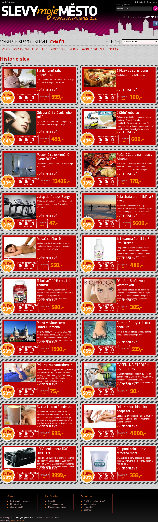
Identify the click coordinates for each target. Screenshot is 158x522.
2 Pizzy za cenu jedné (132, 71)
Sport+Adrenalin (93, 49)
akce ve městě (16, 507)
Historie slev (15, 504)
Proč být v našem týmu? (94, 501)
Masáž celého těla (50, 239)
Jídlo (44, 49)
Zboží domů (58, 49)
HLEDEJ (112, 40)
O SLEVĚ (48, 90)
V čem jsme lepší (55, 504)
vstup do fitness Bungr (53, 197)
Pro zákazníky (51, 496)
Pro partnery (86, 496)
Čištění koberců (128, 113)
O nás (10, 496)
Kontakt (51, 501)
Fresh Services (17, 520)
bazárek (87, 510)
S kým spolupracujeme (20, 501)
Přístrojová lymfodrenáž (54, 365)
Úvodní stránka (8, 2)
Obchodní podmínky (57, 507)
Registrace (152, 2)
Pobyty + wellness (25, 49)
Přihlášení (140, 2)
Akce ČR (113, 49)
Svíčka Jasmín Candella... (55, 407)
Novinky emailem (123, 4)
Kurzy (74, 49)
